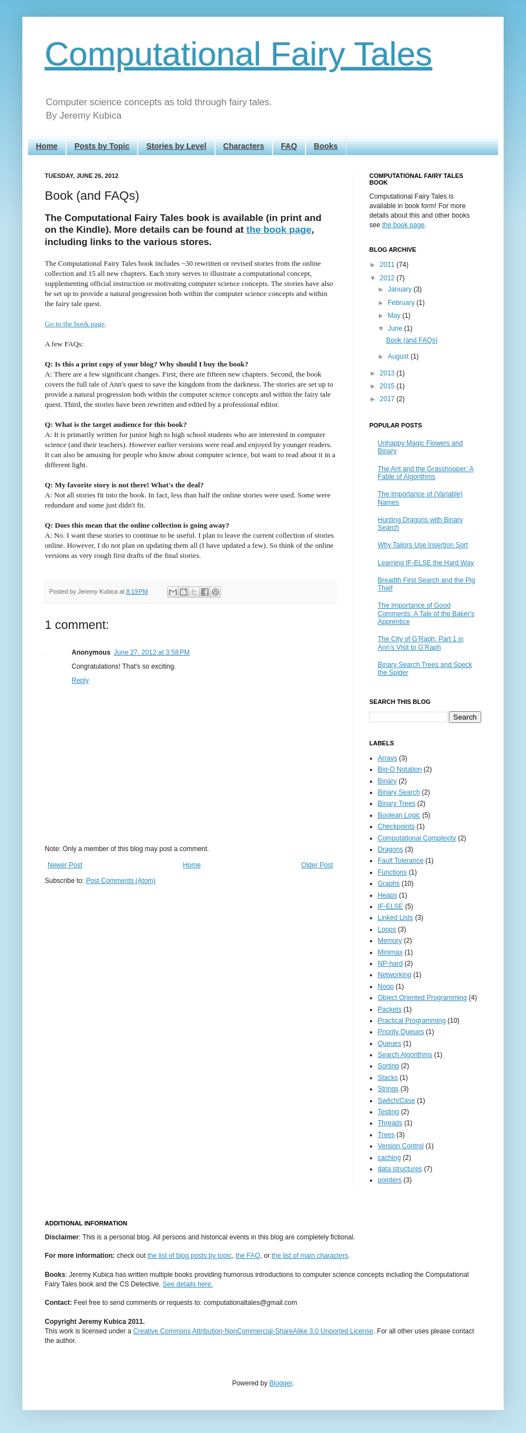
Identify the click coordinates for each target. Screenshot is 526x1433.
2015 (388, 386)
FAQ (289, 146)
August (399, 356)
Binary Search (399, 792)
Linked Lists (395, 918)
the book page (278, 229)
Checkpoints (396, 826)
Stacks (388, 1078)
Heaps (387, 895)
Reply (80, 680)
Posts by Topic (102, 146)
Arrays (387, 758)
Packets (390, 1009)
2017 (388, 399)
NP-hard (390, 963)
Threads (390, 1123)
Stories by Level (176, 146)
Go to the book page (75, 324)
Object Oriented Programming (422, 998)
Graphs (389, 883)
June (396, 328)
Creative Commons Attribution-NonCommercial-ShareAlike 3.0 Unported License (253, 1331)
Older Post (317, 865)
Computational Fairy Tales (239, 54)
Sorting (388, 1066)
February (402, 303)
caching (389, 1158)
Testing (388, 1112)
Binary (387, 781)
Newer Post (65, 865)
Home (47, 146)
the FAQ (248, 1256)
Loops (387, 929)
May (395, 316)
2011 (388, 265)
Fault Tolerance (401, 861)
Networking (394, 975)
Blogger (280, 1383)
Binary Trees (396, 803)
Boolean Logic (399, 815)
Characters (243, 146)
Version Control (401, 1146)
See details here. (188, 1284)
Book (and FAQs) (412, 340)
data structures (400, 1169)
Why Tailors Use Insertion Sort (423, 545)
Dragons (390, 849)
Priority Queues (401, 1032)
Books (326, 146)
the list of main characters (310, 1256)
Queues (389, 1043)
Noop (386, 986)
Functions (392, 872)
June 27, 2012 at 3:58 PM (152, 652)
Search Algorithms (405, 1055)
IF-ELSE (390, 906)
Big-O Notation (400, 769)
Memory (390, 941)
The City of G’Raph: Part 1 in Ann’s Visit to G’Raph (420, 643)
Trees (386, 1135)
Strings (388, 1089)
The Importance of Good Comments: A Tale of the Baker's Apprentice (426, 614)
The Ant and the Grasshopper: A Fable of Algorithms (425, 473)
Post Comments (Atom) (121, 881)
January (401, 289)
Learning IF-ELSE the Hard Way (426, 563)
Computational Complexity (417, 838)
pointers (390, 1180)
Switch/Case (396, 1101)
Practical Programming (411, 1021)
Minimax (390, 952)
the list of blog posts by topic (189, 1256)
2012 (388, 278)
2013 (388, 373)
